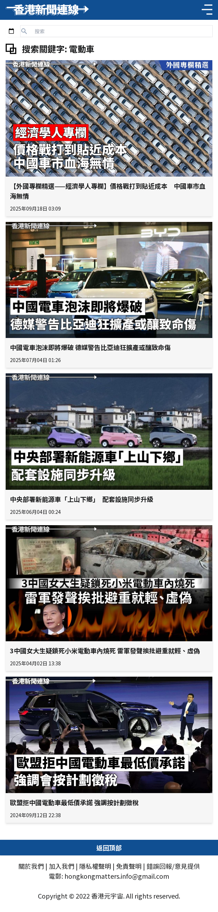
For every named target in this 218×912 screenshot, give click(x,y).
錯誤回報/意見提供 (173, 866)
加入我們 (61, 866)
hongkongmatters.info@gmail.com (116, 876)
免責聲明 (129, 866)
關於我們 (31, 866)
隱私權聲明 (95, 866)
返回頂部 (109, 847)
